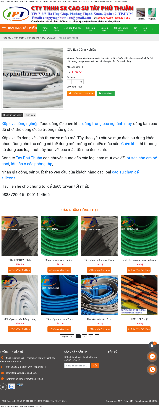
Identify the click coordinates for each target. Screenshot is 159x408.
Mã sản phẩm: (73, 66)
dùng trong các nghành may (106, 123)
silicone (9, 177)
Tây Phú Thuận (29, 157)
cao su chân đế (125, 172)
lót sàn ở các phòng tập (31, 163)
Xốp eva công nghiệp (20, 123)
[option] (140, 13)
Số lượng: (71, 77)
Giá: (69, 72)
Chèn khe (129, 143)
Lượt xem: (71, 86)
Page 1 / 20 (67, 336)
